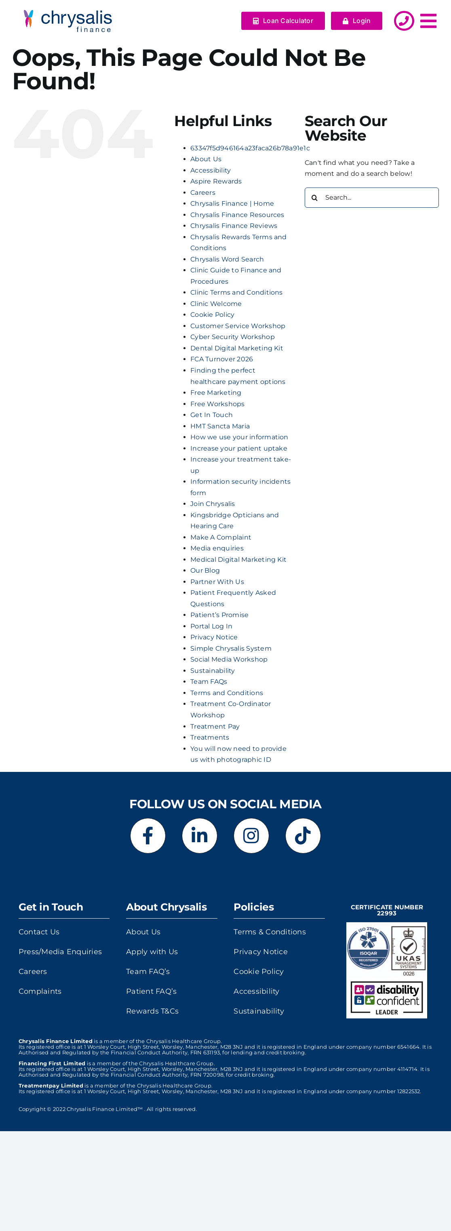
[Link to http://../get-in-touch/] (404, 21)
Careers (202, 192)
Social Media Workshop (229, 659)
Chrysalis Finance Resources (237, 215)
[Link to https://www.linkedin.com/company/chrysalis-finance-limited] (199, 836)
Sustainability (212, 671)
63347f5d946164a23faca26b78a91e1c (250, 148)
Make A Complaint (220, 537)
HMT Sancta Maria (220, 426)
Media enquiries (217, 548)
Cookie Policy (212, 314)
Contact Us (39, 931)
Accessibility (210, 170)
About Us (205, 159)
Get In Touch (211, 415)
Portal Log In (211, 626)
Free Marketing (215, 392)
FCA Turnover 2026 (221, 359)
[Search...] (372, 198)
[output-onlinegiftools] (64, 7)
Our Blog (205, 570)
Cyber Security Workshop (232, 337)
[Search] (315, 198)
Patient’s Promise (219, 615)
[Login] (357, 21)
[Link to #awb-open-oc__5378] (428, 21)
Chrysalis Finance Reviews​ (233, 226)
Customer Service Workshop (237, 326)
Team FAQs (208, 681)
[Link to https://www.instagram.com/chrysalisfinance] (251, 836)
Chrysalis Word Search (227, 259)
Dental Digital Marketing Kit (236, 348)
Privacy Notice (214, 637)
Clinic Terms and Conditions (236, 292)
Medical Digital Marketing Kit (238, 559)
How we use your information (239, 437)
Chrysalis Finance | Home (232, 203)
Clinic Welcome (216, 304)
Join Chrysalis (212, 504)
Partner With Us (217, 582)
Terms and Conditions (226, 693)
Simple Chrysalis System (231, 648)
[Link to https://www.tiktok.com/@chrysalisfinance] (303, 836)
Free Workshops (217, 404)
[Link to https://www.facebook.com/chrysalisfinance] (148, 836)
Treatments (209, 737)
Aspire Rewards (216, 181)
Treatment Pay (215, 726)
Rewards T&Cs (152, 1011)
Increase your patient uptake (238, 448)
